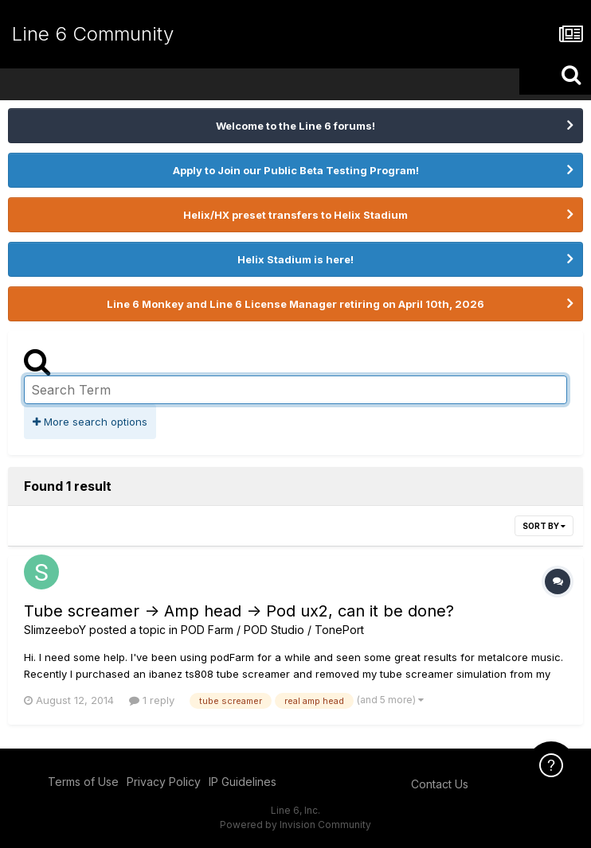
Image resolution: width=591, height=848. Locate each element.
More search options (90, 421)
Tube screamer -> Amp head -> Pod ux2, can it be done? (239, 610)
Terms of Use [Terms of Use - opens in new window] (83, 781)
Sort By (544, 526)
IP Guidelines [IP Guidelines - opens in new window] (242, 781)
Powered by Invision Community (295, 824)
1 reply (151, 700)
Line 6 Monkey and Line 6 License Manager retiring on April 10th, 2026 (295, 304)
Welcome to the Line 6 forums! (295, 125)
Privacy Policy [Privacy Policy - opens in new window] (164, 781)
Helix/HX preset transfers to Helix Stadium (295, 214)
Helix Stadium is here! (295, 259)
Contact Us (439, 784)
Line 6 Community (93, 33)
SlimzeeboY (55, 629)
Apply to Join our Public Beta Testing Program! (296, 170)
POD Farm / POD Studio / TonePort (272, 629)
